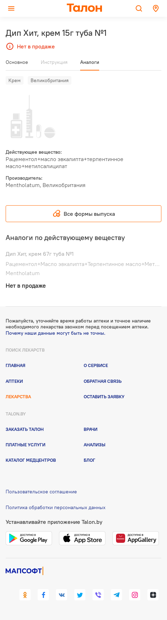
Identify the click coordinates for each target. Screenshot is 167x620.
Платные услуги (25, 444)
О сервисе (96, 365)
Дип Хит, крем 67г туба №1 (40, 253)
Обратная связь (103, 381)
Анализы (94, 444)
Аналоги (89, 62)
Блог (89, 460)
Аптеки (14, 381)
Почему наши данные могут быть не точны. (55, 333)
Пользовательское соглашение (41, 491)
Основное (17, 62)
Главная (15, 365)
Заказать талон (25, 429)
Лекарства (18, 396)
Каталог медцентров (31, 460)
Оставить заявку (104, 396)
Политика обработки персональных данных (55, 507)
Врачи (90, 429)
